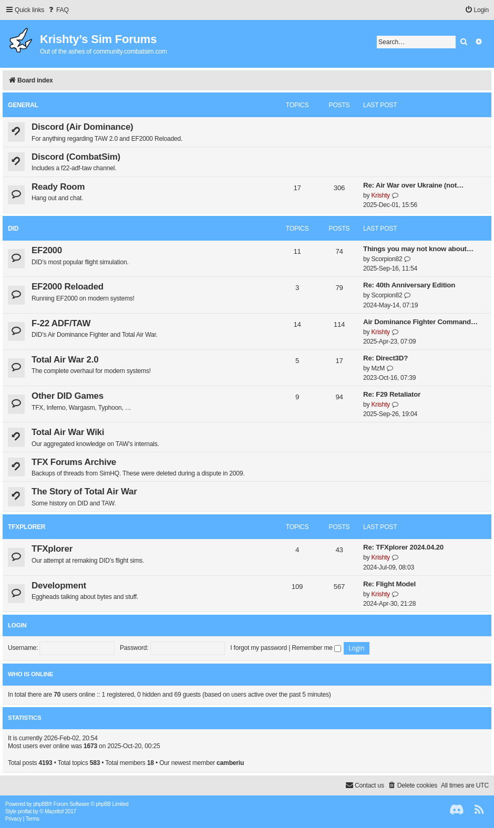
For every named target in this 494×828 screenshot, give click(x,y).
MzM (378, 368)
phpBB (40, 804)
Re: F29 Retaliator (391, 394)
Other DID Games (68, 396)
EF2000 (47, 250)
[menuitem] (58, 10)
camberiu (230, 763)
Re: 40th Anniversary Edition (409, 285)
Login (17, 625)
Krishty (380, 195)
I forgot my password (258, 647)
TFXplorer (26, 527)
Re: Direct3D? (385, 358)
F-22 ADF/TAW (61, 323)
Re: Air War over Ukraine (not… (413, 185)
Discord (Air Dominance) (82, 127)
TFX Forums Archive (74, 462)
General (23, 105)
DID (13, 228)
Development (59, 586)
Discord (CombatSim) (76, 157)
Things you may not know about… (418, 249)
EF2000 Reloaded (68, 287)
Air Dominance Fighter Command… (420, 322)
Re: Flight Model (389, 584)
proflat (25, 811)
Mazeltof (54, 811)
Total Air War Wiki (68, 432)
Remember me (316, 647)
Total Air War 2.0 (65, 360)
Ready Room (58, 187)
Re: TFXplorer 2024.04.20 (403, 547)
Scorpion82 (386, 259)
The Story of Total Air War (84, 491)
